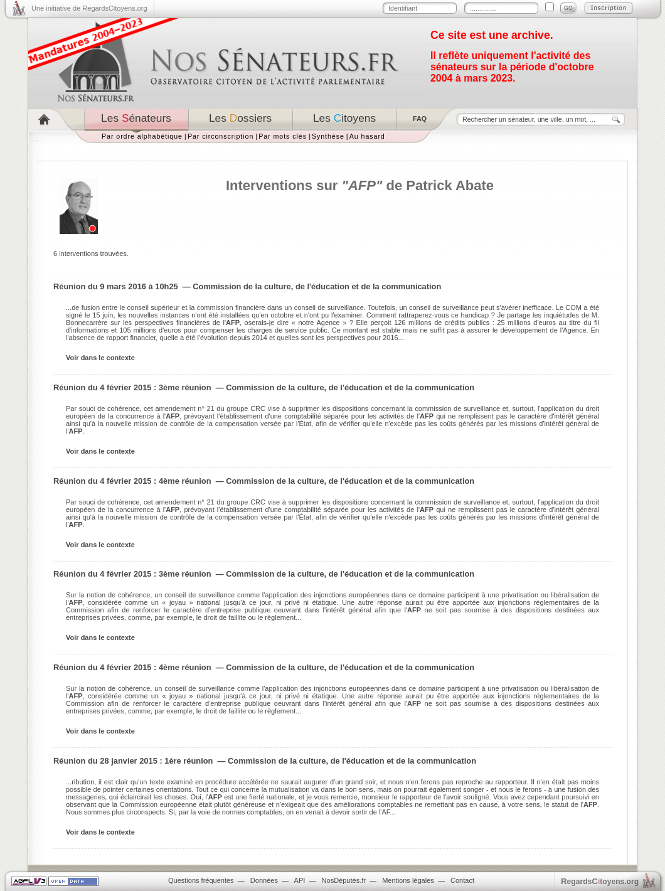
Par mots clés (282, 136)
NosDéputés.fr (344, 880)
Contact (462, 880)
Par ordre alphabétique (142, 136)
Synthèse (328, 136)
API (300, 880)
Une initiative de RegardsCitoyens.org (89, 8)
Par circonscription (220, 136)
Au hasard (367, 136)
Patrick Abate (450, 185)
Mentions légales (408, 880)
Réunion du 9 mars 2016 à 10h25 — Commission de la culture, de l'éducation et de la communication (247, 286)
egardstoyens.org (600, 881)
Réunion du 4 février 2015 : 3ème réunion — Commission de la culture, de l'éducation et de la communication (263, 387)
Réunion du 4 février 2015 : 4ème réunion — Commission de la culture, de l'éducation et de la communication (263, 481)
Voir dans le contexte (100, 357)
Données (264, 880)
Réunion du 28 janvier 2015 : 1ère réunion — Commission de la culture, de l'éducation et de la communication (264, 761)
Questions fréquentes (201, 880)
